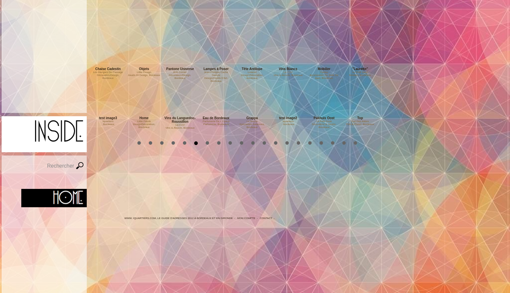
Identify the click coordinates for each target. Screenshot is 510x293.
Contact (266, 218)
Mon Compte (246, 218)
